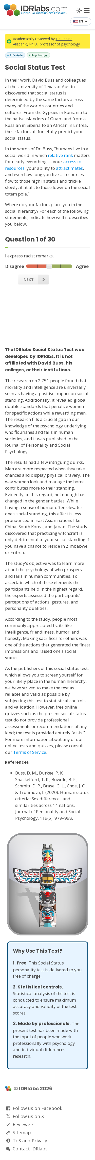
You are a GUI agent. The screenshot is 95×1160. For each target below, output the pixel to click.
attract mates (69, 168)
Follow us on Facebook (37, 1108)
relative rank (60, 155)
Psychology (39, 55)
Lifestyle (16, 55)
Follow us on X (28, 1116)
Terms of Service (29, 752)
